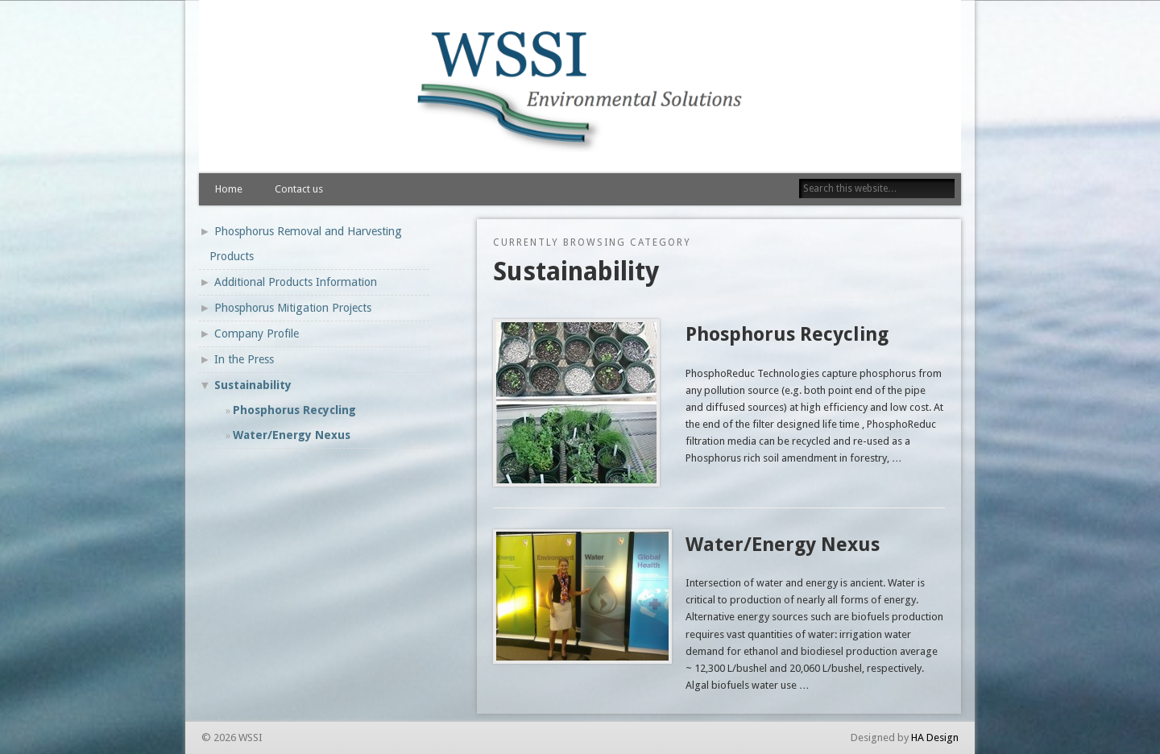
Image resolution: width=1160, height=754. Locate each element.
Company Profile (256, 333)
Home (228, 189)
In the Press (244, 359)
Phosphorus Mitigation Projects (292, 307)
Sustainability (253, 385)
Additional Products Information (295, 282)
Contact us (299, 189)
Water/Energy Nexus (783, 544)
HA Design (935, 737)
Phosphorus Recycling (787, 334)
